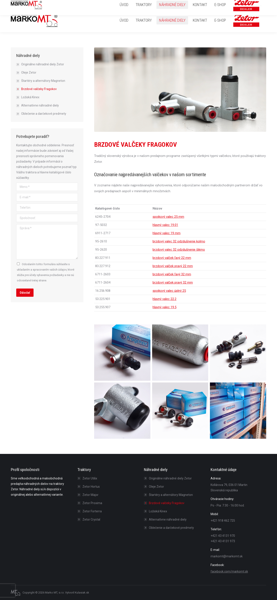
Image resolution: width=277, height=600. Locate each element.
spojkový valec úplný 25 (169, 291)
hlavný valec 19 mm (166, 233)
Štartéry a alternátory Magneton (43, 80)
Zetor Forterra (92, 511)
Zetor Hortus (91, 486)
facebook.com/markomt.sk (229, 571)
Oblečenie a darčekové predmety (43, 113)
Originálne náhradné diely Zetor (42, 64)
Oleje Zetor (28, 72)
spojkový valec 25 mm (168, 217)
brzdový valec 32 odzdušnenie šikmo (179, 250)
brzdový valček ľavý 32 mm (172, 274)
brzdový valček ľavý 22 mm (172, 258)
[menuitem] (124, 20)
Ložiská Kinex (30, 97)
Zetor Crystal (91, 519)
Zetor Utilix (89, 478)
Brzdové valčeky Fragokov (39, 89)
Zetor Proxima (92, 503)
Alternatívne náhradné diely (40, 105)
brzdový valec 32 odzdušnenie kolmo (179, 241)
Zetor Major (90, 495)
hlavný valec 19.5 (164, 307)
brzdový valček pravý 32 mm (173, 282)
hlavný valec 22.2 (164, 299)
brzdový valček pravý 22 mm (173, 266)
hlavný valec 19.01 (165, 225)
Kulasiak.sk (82, 592)
